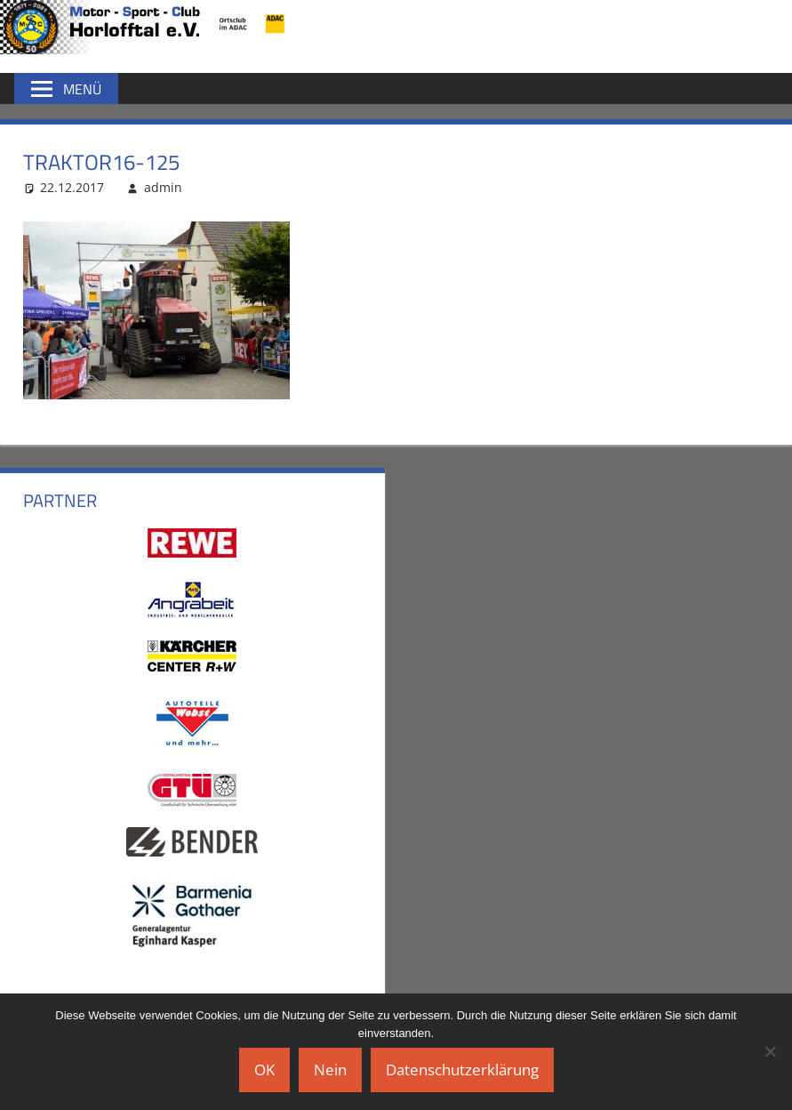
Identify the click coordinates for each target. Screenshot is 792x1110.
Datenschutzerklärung (462, 1069)
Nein (330, 1069)
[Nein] (770, 1051)
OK (264, 1069)
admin (163, 187)
